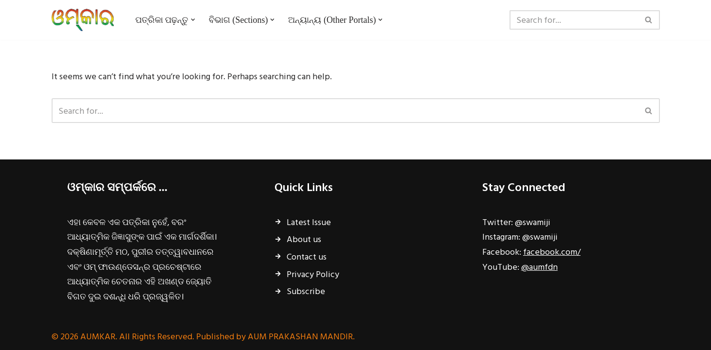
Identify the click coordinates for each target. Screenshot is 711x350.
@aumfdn (539, 266)
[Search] (574, 20)
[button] (193, 20)
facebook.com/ (552, 251)
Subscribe (306, 291)
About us (304, 238)
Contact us (307, 256)
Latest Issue (309, 221)
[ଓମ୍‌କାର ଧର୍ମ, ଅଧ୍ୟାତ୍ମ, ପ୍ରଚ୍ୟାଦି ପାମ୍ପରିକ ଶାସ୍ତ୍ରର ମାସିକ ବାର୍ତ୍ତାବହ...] (85, 20)
